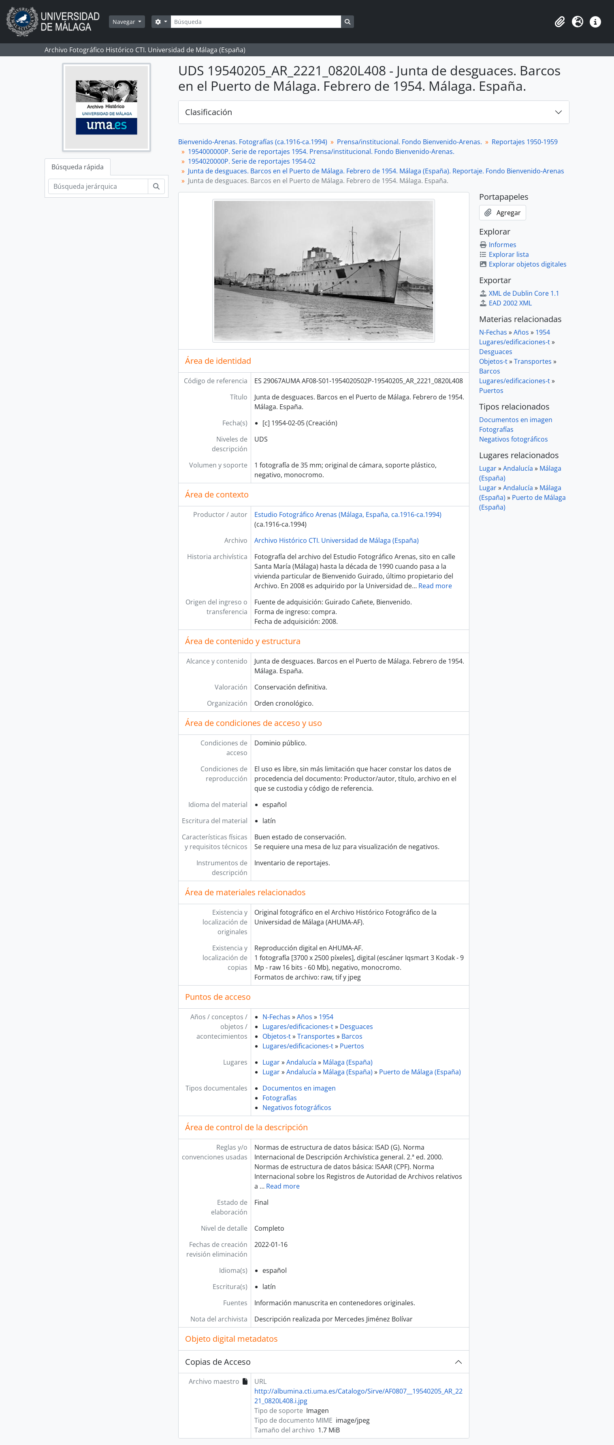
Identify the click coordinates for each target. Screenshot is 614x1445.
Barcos (351, 1036)
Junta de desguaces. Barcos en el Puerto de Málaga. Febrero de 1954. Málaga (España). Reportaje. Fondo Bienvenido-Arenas (376, 170)
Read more (435, 585)
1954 (326, 1016)
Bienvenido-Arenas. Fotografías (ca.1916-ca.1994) (252, 141)
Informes (497, 244)
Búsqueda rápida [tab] (77, 166)
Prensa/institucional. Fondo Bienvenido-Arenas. (409, 141)
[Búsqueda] (256, 21)
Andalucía (301, 1062)
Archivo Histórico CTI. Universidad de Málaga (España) (336, 540)
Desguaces (356, 1026)
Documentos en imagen (299, 1088)
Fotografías (279, 1097)
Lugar (271, 1062)
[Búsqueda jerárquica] (98, 186)
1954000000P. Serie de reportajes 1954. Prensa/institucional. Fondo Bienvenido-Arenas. (321, 151)
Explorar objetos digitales (523, 264)
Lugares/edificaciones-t (297, 1026)
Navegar (125, 22)
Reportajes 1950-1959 (525, 141)
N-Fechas (276, 1016)
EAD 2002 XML (505, 303)
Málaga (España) (348, 1062)
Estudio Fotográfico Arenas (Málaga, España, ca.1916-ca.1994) (347, 514)
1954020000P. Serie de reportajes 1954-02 (252, 161)
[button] (560, 22)
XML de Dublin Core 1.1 (519, 293)
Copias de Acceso (218, 1361)
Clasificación (208, 112)
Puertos (352, 1046)
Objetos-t (276, 1036)
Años (304, 1016)
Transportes (316, 1036)
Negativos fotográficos (296, 1107)
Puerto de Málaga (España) (420, 1071)
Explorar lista (504, 254)
